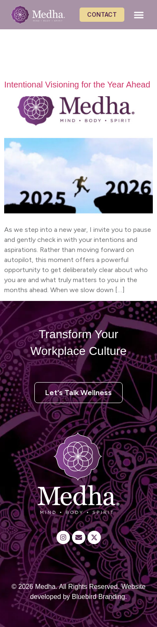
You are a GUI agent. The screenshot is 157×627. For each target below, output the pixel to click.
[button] (139, 15)
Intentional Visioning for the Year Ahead (77, 84)
